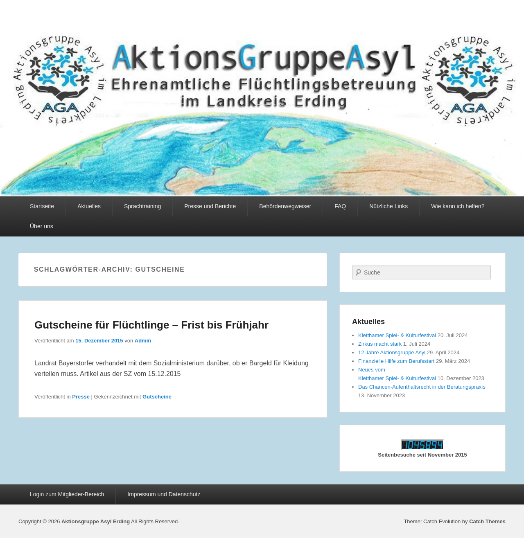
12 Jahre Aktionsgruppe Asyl (391, 352)
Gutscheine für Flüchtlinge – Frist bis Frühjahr (151, 325)
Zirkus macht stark (380, 344)
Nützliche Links (388, 206)
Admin (143, 341)
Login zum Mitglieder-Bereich (67, 494)
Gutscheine (157, 397)
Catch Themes (487, 521)
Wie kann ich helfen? (457, 206)
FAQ (340, 206)
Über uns (41, 226)
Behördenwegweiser (285, 206)
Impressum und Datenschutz (163, 494)
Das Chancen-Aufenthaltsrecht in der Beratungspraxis (422, 387)
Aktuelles (89, 206)
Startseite (42, 206)
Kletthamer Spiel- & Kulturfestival (397, 335)
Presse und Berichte (210, 206)
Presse (81, 397)
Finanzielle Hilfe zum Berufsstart (396, 361)
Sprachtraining (142, 206)
